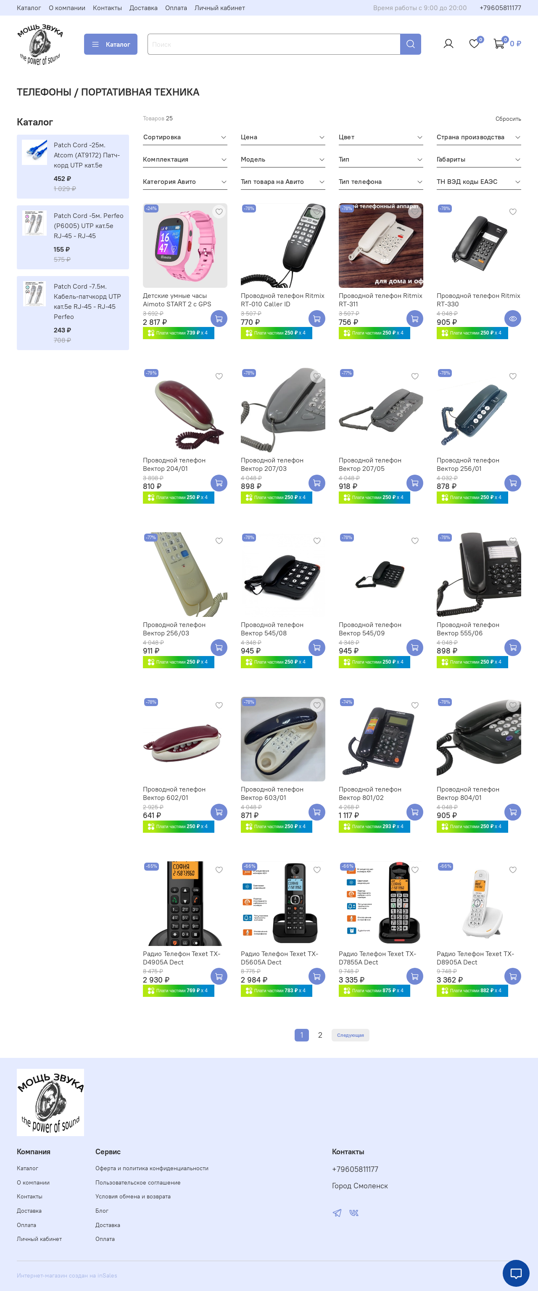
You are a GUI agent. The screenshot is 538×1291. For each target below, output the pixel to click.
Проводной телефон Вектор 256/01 (468, 464)
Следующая (350, 1035)
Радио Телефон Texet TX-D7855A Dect (377, 957)
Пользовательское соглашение (138, 1182)
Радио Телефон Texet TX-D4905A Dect (181, 957)
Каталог (29, 7)
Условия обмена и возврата (133, 1196)
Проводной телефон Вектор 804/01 (468, 793)
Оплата (176, 7)
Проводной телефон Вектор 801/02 (370, 793)
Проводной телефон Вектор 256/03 (174, 628)
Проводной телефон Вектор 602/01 (174, 793)
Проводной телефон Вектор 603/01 (272, 793)
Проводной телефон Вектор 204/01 (174, 464)
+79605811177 (500, 7)
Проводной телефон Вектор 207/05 (370, 464)
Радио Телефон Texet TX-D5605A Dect (279, 957)
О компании (67, 7)
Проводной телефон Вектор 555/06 (468, 628)
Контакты (107, 7)
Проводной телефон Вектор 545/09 (370, 628)
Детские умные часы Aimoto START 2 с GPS (177, 299)
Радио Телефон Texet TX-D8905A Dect (475, 957)
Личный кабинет (220, 7)
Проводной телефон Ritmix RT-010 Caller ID (282, 299)
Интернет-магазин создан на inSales (67, 1275)
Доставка (143, 7)
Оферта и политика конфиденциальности (151, 1168)
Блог (101, 1210)
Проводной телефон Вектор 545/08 (272, 628)
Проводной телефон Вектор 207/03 (272, 464)
